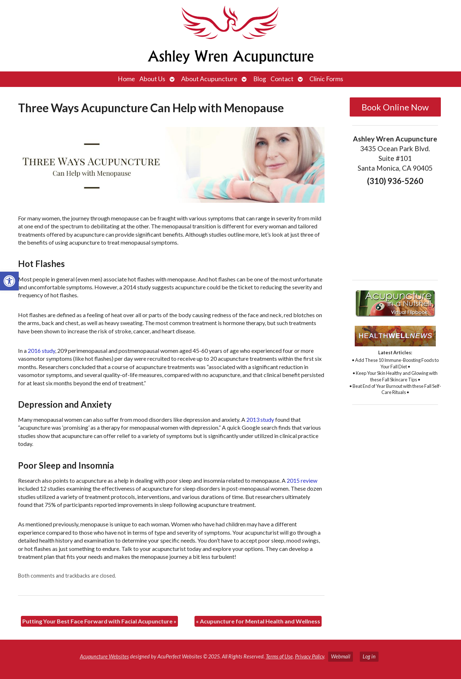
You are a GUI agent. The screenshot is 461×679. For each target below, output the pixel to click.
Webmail (340, 656)
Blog (259, 79)
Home (126, 79)
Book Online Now (395, 107)
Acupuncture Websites (104, 656)
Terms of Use (279, 656)
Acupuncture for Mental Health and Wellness (258, 621)
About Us (152, 79)
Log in (369, 656)
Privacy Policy (309, 656)
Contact (282, 79)
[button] (9, 281)
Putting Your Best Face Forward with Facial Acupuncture (99, 621)
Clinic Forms (326, 79)
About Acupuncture (209, 79)
